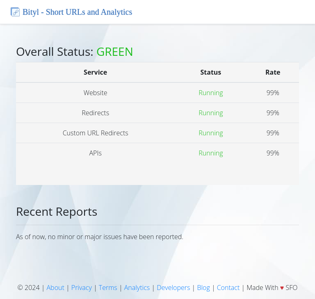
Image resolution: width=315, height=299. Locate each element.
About (55, 287)
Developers (173, 287)
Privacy (81, 287)
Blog (203, 287)
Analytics (137, 287)
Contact (228, 287)
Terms (108, 287)
